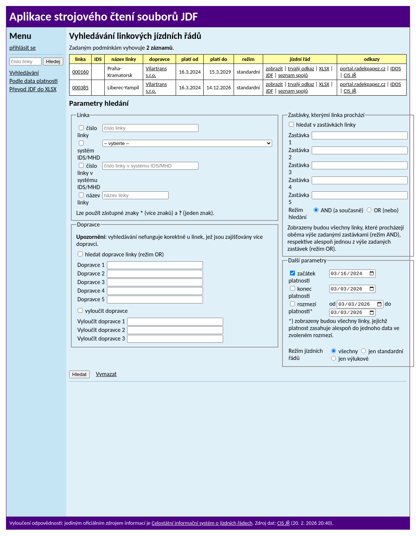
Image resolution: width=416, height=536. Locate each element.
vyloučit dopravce (103, 310)
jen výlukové (350, 360)
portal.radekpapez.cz (363, 68)
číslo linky (87, 131)
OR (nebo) (382, 210)
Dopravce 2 (91, 273)
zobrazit (274, 68)
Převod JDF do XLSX (32, 89)
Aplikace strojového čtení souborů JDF (103, 16)
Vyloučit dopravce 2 (101, 329)
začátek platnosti (302, 277)
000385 (80, 87)
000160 (80, 71)
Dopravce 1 (91, 264)
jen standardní (382, 352)
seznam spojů (293, 75)
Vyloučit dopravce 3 (101, 338)
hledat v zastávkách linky (322, 124)
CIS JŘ (349, 75)
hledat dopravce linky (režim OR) (121, 254)
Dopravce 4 (91, 290)
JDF (269, 75)
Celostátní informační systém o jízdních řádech (202, 523)
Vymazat (106, 375)
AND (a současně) (339, 210)
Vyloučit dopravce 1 (101, 321)
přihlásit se (22, 47)
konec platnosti (300, 292)
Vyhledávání (24, 72)
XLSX (324, 68)
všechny (344, 352)
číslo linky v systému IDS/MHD (88, 176)
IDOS (395, 68)
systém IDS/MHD (88, 151)
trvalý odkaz (301, 68)
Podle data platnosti (33, 80)
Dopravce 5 (91, 299)
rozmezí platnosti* (302, 308)
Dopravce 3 (91, 282)
